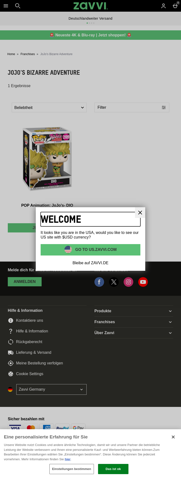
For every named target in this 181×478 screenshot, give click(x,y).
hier (68, 459)
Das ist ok (113, 469)
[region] (90, 453)
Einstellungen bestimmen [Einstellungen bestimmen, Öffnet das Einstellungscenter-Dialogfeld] (71, 469)
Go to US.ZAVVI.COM (95, 249)
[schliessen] (140, 212)
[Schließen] (173, 437)
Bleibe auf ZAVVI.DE (90, 263)
